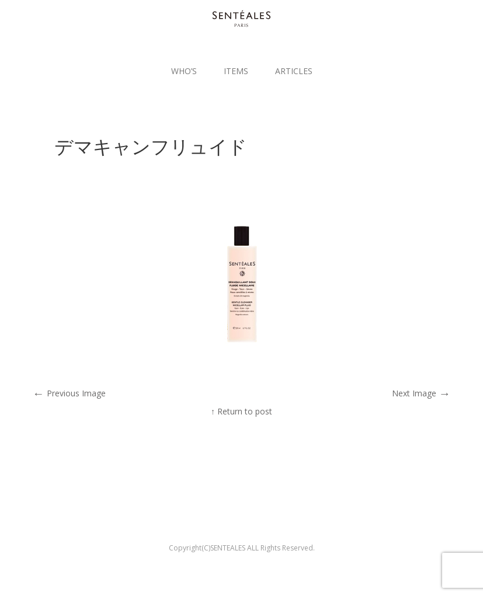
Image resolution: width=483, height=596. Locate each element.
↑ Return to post (241, 411)
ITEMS (236, 70)
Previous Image (69, 393)
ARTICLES (293, 70)
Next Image (421, 393)
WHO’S (184, 70)
